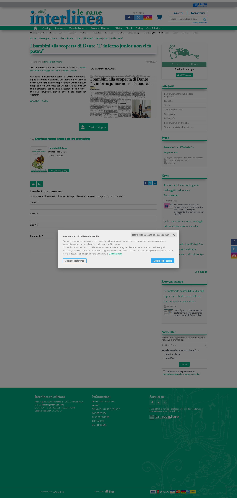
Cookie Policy (115, 254)
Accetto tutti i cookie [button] (162, 261)
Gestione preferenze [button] (74, 261)
